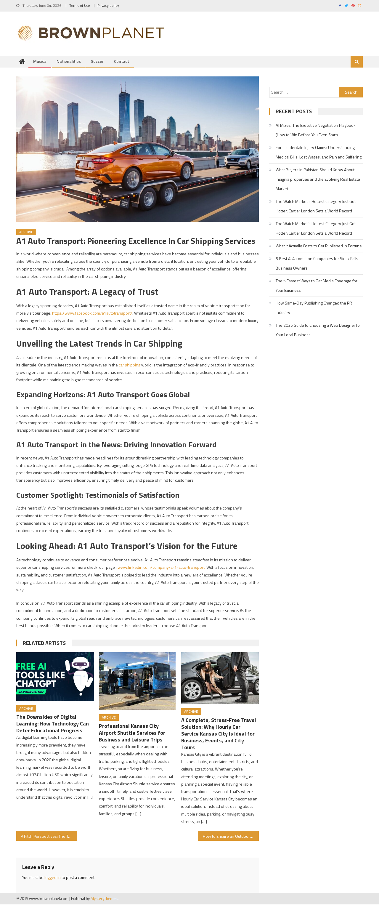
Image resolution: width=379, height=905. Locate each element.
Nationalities (69, 62)
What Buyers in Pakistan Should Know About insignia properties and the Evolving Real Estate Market (318, 179)
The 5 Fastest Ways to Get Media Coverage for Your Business (316, 286)
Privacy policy (108, 5)
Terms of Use (79, 5)
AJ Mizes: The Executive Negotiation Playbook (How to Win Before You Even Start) (316, 130)
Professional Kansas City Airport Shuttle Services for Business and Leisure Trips (132, 733)
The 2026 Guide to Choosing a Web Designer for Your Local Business (318, 330)
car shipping (129, 365)
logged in (52, 878)
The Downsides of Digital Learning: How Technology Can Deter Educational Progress (52, 724)
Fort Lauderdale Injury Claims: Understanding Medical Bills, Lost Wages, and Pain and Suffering (319, 153)
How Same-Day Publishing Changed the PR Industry (314, 308)
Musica (39, 62)
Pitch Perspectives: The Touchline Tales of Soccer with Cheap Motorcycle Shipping (50, 837)
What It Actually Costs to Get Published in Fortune (319, 246)
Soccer (97, 62)
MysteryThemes (104, 899)
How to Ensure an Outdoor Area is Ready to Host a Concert (231, 837)
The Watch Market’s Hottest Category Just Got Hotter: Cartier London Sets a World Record (316, 206)
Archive (26, 232)
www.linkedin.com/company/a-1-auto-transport (161, 568)
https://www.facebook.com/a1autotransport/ (92, 313)
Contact (121, 62)
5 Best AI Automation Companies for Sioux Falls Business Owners (317, 264)
